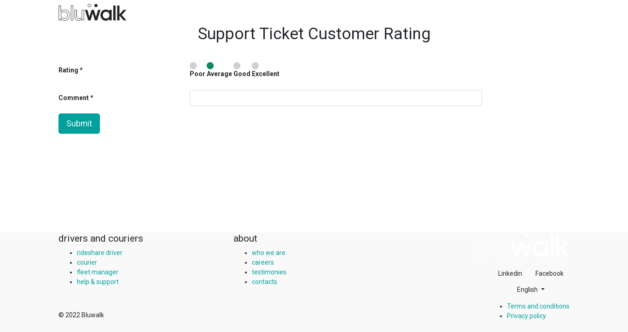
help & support (98, 281)
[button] (531, 290)
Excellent (265, 69)
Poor (197, 69)
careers (263, 262)
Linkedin (510, 273)
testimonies (269, 272)
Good (241, 69)
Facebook (549, 273)
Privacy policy (526, 316)
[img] (521, 245)
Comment (74, 97)
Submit (79, 123)
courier (87, 262)
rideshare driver (99, 252)
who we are (268, 252)
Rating (68, 70)
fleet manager (97, 272)
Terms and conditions (538, 306)
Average (219, 69)
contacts (264, 281)
